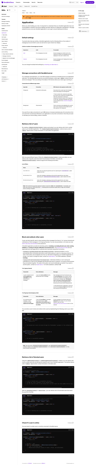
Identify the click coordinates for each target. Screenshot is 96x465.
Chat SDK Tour (34, 6)
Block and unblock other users (83, 21)
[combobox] (11, 10)
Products (18, 2)
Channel (25, 59)
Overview (11, 6)
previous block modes (62, 247)
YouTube (30, 463)
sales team (52, 256)
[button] (11, 10)
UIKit (16, 6)
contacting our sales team (51, 64)
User (24, 53)
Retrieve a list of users (83, 18)
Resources (40, 2)
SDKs (21, 6)
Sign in (82, 2)
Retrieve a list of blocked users (83, 25)
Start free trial (89, 2)
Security (33, 2)
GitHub (43, 463)
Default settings (81, 13)
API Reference (5, 79)
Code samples (26, 2)
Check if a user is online (83, 27)
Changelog (4, 77)
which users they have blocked (29, 243)
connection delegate (67, 100)
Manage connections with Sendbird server (83, 16)
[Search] (74, 2)
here (30, 17)
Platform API (27, 6)
